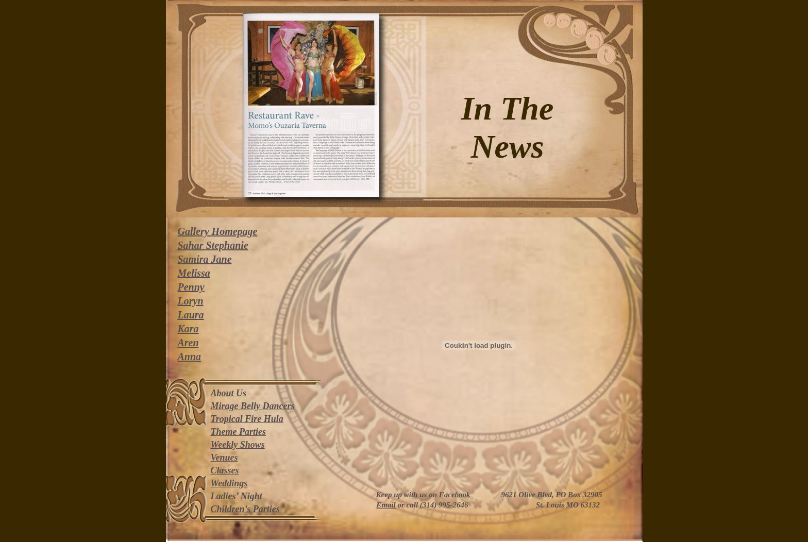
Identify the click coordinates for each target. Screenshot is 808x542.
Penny (191, 287)
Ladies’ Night (236, 496)
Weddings (229, 483)
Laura (191, 314)
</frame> (478, 345)
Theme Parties (238, 432)
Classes (225, 470)
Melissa (194, 273)
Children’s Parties (245, 509)
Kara (188, 328)
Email (386, 505)
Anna (189, 356)
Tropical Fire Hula (247, 419)
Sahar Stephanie (213, 245)
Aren (188, 342)
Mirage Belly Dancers (253, 406)
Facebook (454, 494)
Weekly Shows (238, 444)
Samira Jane (205, 259)
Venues (224, 457)
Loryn (191, 301)
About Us (229, 393)
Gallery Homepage (218, 231)
